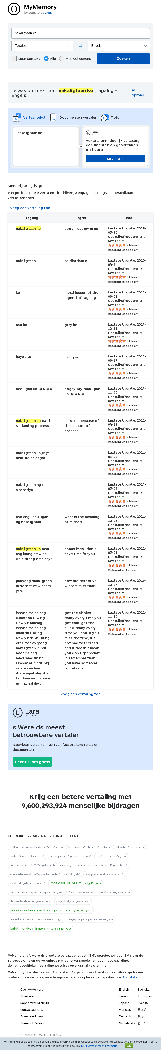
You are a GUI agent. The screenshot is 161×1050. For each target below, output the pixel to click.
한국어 (142, 1023)
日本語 (142, 1009)
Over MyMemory (31, 989)
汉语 (141, 1016)
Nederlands (127, 1023)
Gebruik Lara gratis (32, 761)
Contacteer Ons (31, 1009)
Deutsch (125, 1016)
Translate (27, 996)
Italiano (124, 996)
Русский (143, 1003)
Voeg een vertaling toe (30, 208)
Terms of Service (32, 1023)
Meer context (26, 58)
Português (145, 996)
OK (129, 1045)
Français (125, 1009)
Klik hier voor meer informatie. (99, 1045)
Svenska (143, 989)
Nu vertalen (115, 159)
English (124, 989)
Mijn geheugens (75, 58)
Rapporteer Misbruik (34, 1003)
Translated (32, 1016)
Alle (50, 58)
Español (124, 1003)
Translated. (131, 977)
